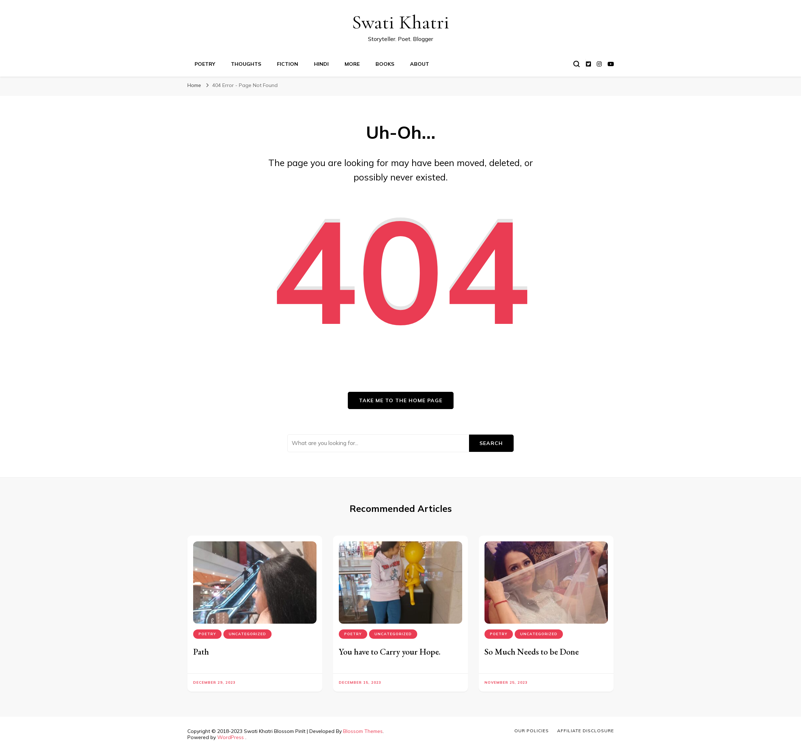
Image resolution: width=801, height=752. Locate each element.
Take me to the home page (400, 400)
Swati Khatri (400, 22)
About (419, 64)
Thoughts (246, 64)
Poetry (205, 64)
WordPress (230, 737)
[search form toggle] (576, 64)
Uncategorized (247, 634)
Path (201, 651)
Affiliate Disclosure (585, 730)
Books (385, 64)
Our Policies (531, 730)
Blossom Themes (363, 731)
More (352, 64)
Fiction (287, 64)
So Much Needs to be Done (531, 651)
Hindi (321, 64)
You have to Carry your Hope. (390, 651)
